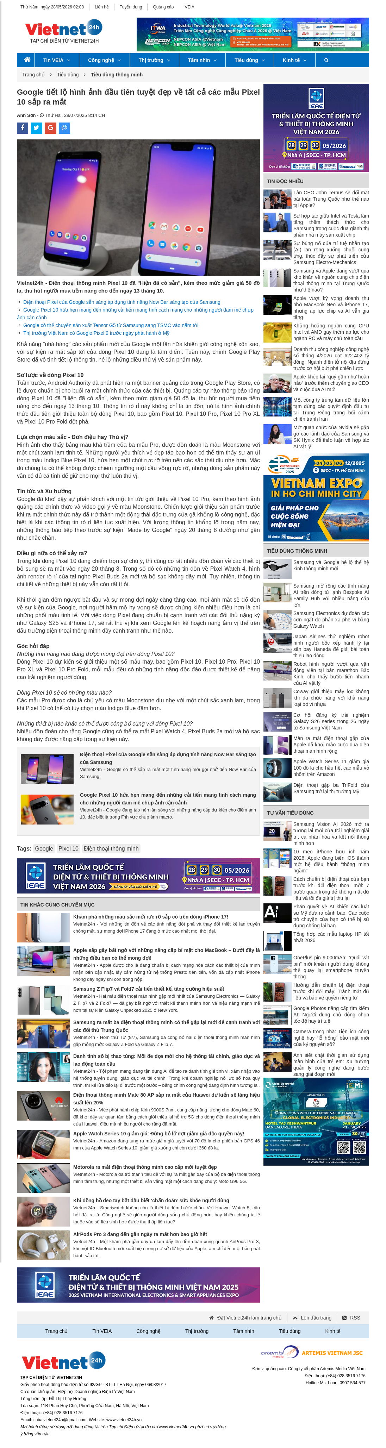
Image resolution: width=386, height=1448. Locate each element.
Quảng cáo (163, 7)
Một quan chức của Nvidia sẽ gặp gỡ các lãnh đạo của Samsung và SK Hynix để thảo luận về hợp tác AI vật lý (331, 437)
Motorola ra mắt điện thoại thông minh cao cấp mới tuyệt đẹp (145, 1167)
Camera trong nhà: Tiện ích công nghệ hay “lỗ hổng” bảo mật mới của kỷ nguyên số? (331, 1038)
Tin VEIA (56, 60)
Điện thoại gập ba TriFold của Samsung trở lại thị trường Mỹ (331, 788)
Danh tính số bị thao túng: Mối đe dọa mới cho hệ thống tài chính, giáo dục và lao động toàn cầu (166, 1060)
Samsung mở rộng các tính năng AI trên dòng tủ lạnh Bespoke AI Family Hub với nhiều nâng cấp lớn (331, 595)
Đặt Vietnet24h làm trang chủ (249, 1318)
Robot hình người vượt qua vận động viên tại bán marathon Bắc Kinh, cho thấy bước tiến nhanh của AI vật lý (331, 673)
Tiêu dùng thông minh (297, 551)
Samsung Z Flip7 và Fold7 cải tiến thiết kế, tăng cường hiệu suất (148, 989)
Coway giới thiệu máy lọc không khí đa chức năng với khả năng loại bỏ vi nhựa (331, 698)
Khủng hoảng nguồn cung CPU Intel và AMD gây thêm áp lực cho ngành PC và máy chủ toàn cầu (331, 332)
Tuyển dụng (131, 7)
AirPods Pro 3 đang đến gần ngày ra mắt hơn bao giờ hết (140, 1234)
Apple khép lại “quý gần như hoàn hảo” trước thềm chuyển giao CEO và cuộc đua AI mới (331, 383)
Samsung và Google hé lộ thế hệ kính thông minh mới (331, 565)
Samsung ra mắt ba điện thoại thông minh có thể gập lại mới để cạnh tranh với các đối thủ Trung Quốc (166, 1026)
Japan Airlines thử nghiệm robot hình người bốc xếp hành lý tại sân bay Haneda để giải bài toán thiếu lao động (331, 646)
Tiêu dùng (250, 60)
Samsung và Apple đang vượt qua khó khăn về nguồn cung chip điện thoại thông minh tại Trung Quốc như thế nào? (331, 280)
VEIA (189, 7)
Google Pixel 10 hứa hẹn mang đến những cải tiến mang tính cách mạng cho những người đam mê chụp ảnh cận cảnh (168, 799)
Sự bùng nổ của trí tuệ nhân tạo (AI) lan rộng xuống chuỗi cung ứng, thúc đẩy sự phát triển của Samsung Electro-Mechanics (331, 252)
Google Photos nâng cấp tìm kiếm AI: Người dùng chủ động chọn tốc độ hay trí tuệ (331, 1014)
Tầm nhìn (202, 60)
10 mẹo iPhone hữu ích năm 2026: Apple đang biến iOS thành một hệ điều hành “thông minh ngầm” (331, 861)
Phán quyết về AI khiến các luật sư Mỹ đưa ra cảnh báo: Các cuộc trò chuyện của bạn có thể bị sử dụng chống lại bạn (331, 916)
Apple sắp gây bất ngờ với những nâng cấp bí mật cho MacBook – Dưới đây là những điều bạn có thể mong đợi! (166, 954)
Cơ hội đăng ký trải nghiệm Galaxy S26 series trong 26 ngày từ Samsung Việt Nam (331, 721)
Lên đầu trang (316, 1318)
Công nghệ (104, 60)
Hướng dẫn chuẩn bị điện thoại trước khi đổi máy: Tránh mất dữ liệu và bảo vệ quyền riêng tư (331, 991)
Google (44, 849)
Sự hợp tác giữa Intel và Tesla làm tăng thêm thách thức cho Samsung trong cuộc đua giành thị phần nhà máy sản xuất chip (331, 225)
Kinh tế (294, 60)
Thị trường (154, 60)
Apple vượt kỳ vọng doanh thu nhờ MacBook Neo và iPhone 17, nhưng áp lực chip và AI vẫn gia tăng (331, 307)
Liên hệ (102, 7)
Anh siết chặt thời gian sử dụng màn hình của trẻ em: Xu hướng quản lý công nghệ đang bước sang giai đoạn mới (331, 1064)
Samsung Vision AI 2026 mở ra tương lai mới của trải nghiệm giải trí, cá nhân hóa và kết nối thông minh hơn (331, 833)
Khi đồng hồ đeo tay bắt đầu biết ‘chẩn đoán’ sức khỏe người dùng (151, 1200)
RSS (355, 1318)
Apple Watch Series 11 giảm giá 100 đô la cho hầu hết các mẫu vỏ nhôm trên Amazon (331, 768)
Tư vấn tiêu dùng (290, 813)
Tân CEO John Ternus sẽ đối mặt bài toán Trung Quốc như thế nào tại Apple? (331, 199)
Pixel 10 (68, 849)
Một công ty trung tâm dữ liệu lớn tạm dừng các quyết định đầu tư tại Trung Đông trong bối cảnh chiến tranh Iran (331, 409)
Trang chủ (33, 74)
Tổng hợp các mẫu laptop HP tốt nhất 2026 (331, 937)
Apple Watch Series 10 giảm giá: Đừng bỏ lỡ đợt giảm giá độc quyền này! (158, 1133)
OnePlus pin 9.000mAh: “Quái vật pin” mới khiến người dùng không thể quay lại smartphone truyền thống (331, 967)
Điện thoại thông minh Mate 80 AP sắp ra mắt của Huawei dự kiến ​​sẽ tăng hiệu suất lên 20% (166, 1098)
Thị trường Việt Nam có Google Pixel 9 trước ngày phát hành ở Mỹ (96, 333)
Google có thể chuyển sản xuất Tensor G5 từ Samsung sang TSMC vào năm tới (110, 325)
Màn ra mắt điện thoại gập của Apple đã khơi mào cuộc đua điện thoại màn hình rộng (331, 744)
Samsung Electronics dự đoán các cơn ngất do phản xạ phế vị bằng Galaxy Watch (331, 619)
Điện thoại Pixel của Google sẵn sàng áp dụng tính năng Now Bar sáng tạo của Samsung (121, 302)
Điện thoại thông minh (111, 849)
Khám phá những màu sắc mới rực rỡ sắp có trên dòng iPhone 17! (150, 917)
